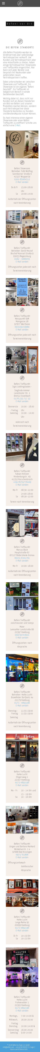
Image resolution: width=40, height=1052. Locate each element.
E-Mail (17, 125)
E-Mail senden (22, 182)
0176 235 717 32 (22, 398)
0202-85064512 (22, 179)
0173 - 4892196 (22, 703)
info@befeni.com (8, 1047)
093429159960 (22, 327)
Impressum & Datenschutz (19, 1049)
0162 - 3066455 (22, 259)
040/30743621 (22, 635)
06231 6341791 (22, 558)
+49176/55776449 (22, 482)
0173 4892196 (22, 782)
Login (32, 1047)
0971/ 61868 (22, 855)
